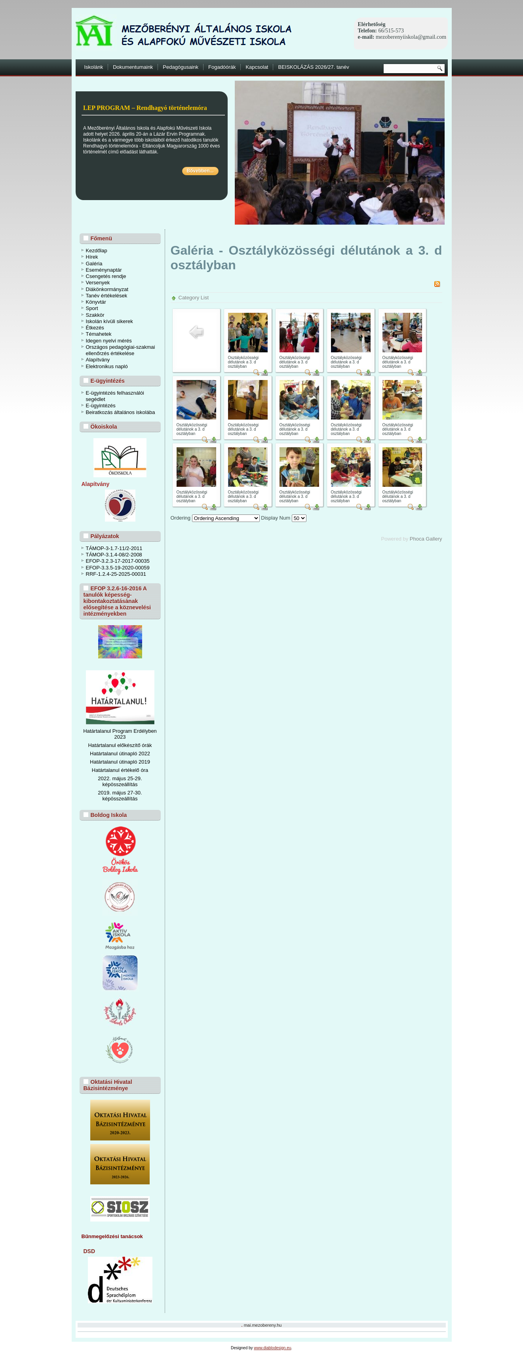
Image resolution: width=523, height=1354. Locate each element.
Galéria (94, 264)
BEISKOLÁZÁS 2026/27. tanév (313, 67)
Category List (194, 298)
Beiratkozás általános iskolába (120, 412)
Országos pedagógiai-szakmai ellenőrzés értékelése (120, 350)
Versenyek (98, 283)
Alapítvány (98, 360)
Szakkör (95, 315)
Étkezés (95, 328)
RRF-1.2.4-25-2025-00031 (116, 574)
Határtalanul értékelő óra (120, 770)
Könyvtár (96, 302)
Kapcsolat (256, 67)
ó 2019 (142, 762)
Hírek (92, 257)
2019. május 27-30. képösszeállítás (120, 796)
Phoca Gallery (426, 539)
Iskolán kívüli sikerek (109, 321)
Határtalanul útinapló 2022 (120, 753)
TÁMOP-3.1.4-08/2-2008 (114, 555)
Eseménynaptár (104, 270)
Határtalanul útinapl (112, 762)
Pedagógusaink (180, 67)
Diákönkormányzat (107, 289)
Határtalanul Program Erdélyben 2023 (120, 734)
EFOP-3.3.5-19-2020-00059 (118, 568)
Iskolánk (93, 67)
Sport (92, 308)
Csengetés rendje (106, 276)
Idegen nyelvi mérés (109, 341)
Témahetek (99, 334)
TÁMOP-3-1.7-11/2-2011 (114, 548)
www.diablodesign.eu (272, 1348)
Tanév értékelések (106, 296)
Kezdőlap (96, 250)
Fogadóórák (222, 67)
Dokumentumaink (133, 67)
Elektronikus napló (107, 366)
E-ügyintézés (101, 405)
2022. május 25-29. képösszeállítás (120, 781)
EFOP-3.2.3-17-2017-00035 (118, 561)
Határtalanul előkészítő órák (120, 745)
